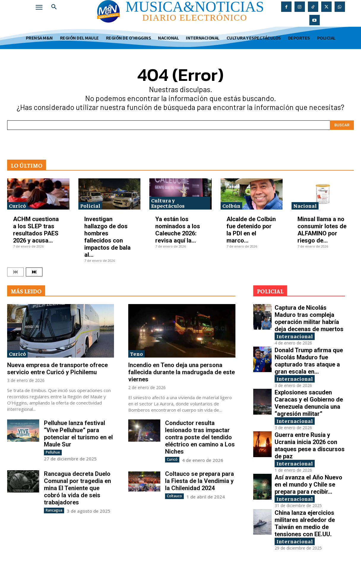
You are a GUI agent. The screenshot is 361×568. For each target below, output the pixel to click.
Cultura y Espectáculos (168, 203)
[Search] (342, 125)
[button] (54, 7)
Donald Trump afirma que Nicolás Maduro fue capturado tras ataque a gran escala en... (309, 361)
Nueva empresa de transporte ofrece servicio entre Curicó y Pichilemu (57, 368)
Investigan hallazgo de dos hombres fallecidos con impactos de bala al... (107, 236)
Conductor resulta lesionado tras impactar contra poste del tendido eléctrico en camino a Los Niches (200, 437)
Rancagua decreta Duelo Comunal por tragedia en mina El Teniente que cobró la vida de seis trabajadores (77, 488)
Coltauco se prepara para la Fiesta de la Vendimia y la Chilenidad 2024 (199, 481)
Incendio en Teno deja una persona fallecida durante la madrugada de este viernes (181, 372)
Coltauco (174, 495)
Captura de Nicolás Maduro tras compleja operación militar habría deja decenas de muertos (309, 318)
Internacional (294, 336)
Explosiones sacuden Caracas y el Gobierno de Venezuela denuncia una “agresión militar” (309, 403)
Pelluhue (53, 452)
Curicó (17, 205)
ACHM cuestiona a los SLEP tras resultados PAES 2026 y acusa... (36, 229)
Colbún (231, 205)
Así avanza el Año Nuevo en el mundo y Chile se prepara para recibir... (308, 484)
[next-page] (34, 272)
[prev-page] (15, 272)
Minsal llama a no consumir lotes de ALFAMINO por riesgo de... (321, 229)
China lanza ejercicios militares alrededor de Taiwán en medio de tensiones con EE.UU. (305, 523)
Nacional (305, 205)
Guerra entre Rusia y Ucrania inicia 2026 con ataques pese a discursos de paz (310, 445)
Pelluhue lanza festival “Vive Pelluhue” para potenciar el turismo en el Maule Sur (78, 433)
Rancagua (54, 510)
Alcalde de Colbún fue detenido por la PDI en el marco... (251, 229)
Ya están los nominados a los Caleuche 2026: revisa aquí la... (177, 229)
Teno (136, 353)
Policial (90, 205)
